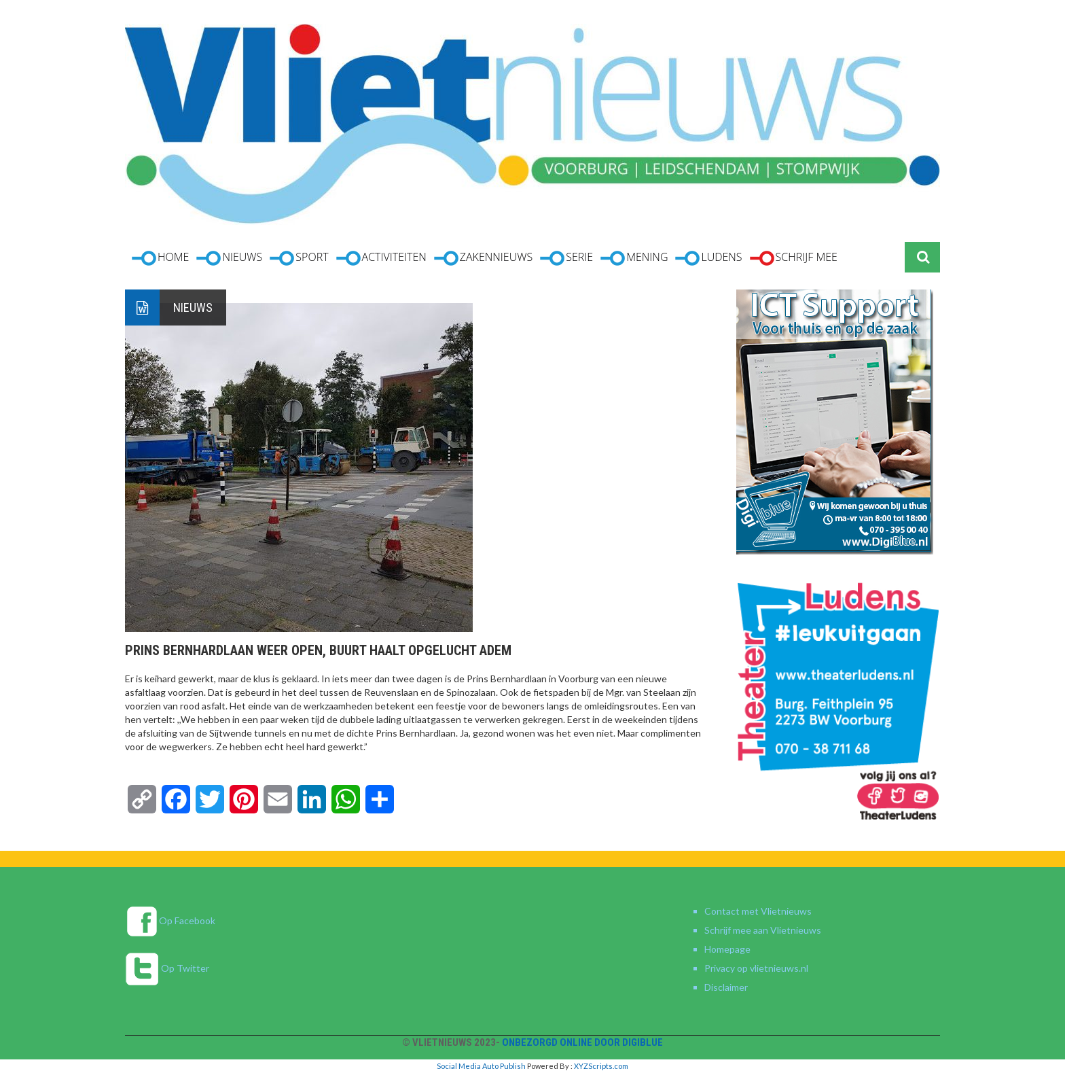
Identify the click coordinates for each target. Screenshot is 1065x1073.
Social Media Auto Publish (481, 1065)
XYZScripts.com (601, 1065)
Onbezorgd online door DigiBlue (582, 1042)
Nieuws (193, 307)
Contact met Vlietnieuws (758, 911)
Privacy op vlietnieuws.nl (756, 968)
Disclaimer (726, 987)
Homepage (727, 949)
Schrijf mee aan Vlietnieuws (762, 930)
